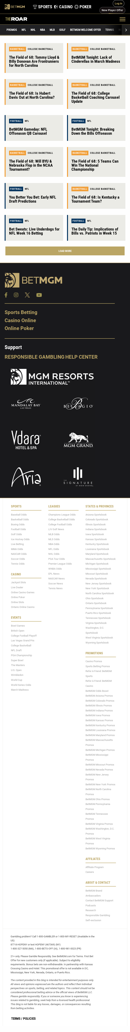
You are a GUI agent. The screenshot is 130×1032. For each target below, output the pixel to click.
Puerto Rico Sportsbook (98, 613)
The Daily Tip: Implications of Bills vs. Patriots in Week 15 (94, 231)
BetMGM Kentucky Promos (100, 725)
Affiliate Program (95, 867)
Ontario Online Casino (22, 607)
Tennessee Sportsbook (98, 618)
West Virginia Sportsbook (99, 637)
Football (16, 121)
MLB (52, 30)
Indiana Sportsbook (96, 529)
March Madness (20, 689)
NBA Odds (54, 544)
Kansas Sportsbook (96, 539)
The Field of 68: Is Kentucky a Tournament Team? (95, 199)
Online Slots (17, 602)
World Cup (16, 680)
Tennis (109, 30)
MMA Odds (17, 549)
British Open (17, 630)
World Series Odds (21, 685)
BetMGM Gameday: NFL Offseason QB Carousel (28, 131)
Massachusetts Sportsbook (101, 558)
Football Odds (18, 529)
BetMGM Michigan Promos (100, 750)
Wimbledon (17, 675)
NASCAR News (56, 578)
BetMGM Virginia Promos (99, 823)
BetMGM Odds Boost (97, 690)
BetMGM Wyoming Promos (100, 848)
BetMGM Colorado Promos (100, 700)
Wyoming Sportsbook (97, 642)
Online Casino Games (22, 592)
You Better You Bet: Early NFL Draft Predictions (32, 199)
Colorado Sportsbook (97, 519)
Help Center (81, 356)
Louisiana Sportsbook (97, 549)
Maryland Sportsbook (97, 553)
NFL (24, 30)
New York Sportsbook (97, 588)
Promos (12, 30)
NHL (33, 30)
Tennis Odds (18, 563)
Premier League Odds (60, 563)
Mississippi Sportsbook (98, 568)
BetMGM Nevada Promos (99, 769)
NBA (42, 30)
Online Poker (19, 328)
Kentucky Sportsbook (97, 544)
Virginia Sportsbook (96, 623)
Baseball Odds (19, 514)
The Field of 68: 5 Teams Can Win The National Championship (94, 165)
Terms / (16, 1018)
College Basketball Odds (61, 519)
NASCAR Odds (19, 553)
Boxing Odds (18, 524)
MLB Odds (54, 534)
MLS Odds (54, 539)
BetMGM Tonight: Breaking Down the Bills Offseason (92, 131)
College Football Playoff (24, 635)
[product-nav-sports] (41, 6)
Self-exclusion (93, 920)
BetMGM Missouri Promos (100, 764)
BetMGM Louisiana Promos (100, 730)
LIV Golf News (56, 529)
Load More (65, 250)
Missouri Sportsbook (97, 573)
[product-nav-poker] (81, 6)
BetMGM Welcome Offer (85, 30)
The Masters (18, 665)
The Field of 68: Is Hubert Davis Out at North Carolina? (32, 95)
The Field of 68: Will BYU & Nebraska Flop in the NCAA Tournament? (31, 165)
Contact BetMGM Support (99, 900)
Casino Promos (94, 661)
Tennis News (55, 588)
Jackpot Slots (18, 582)
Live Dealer (17, 587)
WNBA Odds (55, 568)
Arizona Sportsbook (96, 514)
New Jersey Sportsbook (99, 583)
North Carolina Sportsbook (100, 593)
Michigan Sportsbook (97, 563)
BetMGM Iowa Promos (98, 715)
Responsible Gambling (35, 356)
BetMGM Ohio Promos (98, 799)
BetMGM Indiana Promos (99, 710)
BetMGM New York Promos (100, 784)
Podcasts (91, 905)
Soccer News (55, 583)
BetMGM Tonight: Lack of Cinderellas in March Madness (95, 59)
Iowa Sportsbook (95, 534)
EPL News (54, 573)
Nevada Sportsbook (96, 578)
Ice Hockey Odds (20, 539)
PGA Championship (21, 655)
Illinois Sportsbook (96, 524)
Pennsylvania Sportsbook (99, 608)
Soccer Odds (18, 558)
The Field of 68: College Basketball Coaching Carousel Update (95, 97)
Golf (62, 30)
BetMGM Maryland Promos (100, 735)
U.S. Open (16, 670)
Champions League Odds (62, 514)
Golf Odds (16, 534)
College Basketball (40, 49)
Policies (29, 1018)
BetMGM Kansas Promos (99, 720)
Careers (90, 872)
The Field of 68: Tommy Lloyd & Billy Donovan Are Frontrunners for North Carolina (34, 61)
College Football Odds (60, 524)
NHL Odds (54, 553)
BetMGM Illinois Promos (99, 705)
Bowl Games (18, 625)
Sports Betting (21, 312)
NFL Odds (53, 549)
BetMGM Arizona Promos (99, 695)
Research (91, 910)
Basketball (17, 49)
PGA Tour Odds (56, 558)
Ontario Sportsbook (96, 603)
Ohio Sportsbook (95, 598)
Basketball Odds (20, 519)
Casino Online (20, 320)
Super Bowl (17, 660)
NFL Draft (16, 650)
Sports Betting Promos (98, 666)
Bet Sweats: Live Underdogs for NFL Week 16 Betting (34, 231)
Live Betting (17, 544)
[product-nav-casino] (62, 6)
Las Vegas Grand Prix (22, 640)
